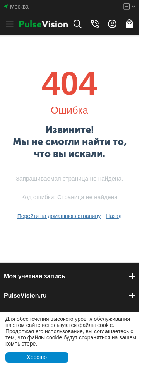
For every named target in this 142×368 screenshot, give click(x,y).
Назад (113, 216)
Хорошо (37, 357)
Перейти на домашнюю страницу (59, 216)
